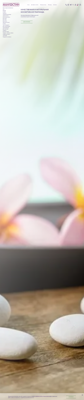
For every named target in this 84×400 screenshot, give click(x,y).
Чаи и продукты (6, 25)
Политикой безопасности (28, 397)
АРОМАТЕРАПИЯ (6, 27)
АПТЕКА (4, 23)
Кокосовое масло (6, 17)
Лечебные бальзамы (7, 14)
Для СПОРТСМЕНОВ (6, 26)
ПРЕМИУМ (4, 13)
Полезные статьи (43, 4)
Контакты (55, 4)
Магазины (50, 4)
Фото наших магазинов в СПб (8, 9)
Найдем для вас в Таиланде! (6, 35)
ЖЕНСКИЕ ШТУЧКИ (6, 22)
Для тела (4, 19)
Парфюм (4, 30)
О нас (28, 4)
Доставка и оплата (34, 4)
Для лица (5, 18)
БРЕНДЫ (4, 10)
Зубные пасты (5, 15)
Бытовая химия (6, 31)
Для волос (5, 21)
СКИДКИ (4, 11)
